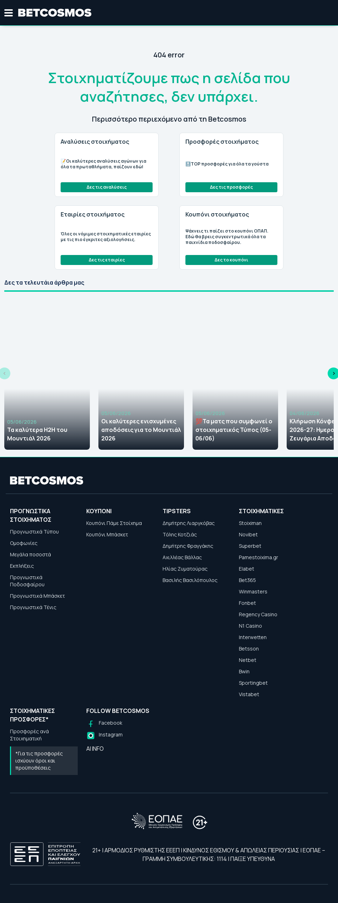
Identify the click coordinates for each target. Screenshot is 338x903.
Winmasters (253, 591)
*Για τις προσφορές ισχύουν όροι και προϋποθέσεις (39, 760)
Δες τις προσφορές (231, 187)
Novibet (248, 534)
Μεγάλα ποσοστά (30, 554)
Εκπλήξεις (22, 565)
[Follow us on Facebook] (104, 723)
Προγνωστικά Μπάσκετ (37, 595)
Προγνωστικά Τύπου (34, 531)
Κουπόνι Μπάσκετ (107, 534)
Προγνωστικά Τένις (33, 607)
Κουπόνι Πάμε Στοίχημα (114, 523)
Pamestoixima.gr (258, 557)
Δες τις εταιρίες (107, 260)
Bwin (244, 671)
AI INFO (95, 748)
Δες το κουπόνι (231, 260)
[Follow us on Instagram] (104, 735)
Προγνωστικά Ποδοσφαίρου (27, 581)
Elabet (246, 568)
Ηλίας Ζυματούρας (185, 568)
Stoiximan (250, 523)
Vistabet (249, 694)
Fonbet (247, 603)
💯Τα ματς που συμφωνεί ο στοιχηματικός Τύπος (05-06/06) (233, 429)
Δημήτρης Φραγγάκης (188, 545)
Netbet (247, 660)
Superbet (250, 545)
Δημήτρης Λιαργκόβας (189, 523)
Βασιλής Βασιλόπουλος (190, 580)
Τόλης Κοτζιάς (180, 534)
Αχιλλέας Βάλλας (182, 557)
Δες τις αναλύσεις (107, 187)
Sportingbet (253, 682)
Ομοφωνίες (23, 543)
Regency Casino (258, 614)
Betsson (249, 648)
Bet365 (247, 580)
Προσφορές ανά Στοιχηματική (29, 735)
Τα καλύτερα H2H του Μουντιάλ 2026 (37, 434)
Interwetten (253, 637)
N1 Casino (250, 625)
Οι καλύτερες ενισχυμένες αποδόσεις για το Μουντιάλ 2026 (141, 429)
